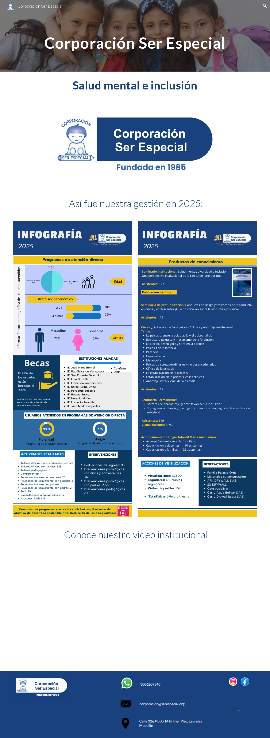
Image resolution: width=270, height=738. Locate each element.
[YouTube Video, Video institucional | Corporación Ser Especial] (135, 609)
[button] (265, 6)
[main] (135, 35)
